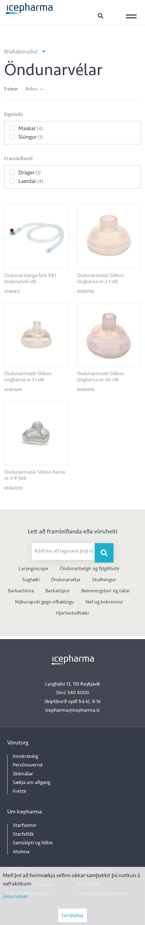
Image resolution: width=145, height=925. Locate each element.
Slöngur (30, 136)
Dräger (29, 172)
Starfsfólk (23, 834)
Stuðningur (104, 580)
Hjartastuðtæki (72, 613)
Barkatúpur (57, 591)
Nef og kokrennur (104, 602)
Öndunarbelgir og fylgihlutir (90, 568)
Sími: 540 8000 (72, 692)
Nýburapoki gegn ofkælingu (44, 602)
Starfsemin (24, 825)
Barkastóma (21, 591)
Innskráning (114, 15)
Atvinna (21, 852)
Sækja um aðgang (31, 782)
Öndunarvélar (66, 580)
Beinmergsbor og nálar (105, 591)
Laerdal (30, 181)
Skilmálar (23, 774)
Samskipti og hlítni (33, 843)
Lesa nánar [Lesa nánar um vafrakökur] (15, 896)
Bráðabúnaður (21, 51)
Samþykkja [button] (72, 915)
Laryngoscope (33, 568)
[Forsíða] (29, 8)
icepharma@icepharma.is (72, 710)
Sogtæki (31, 580)
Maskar (30, 128)
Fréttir (20, 791)
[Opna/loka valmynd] (132, 12)
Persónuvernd (28, 765)
